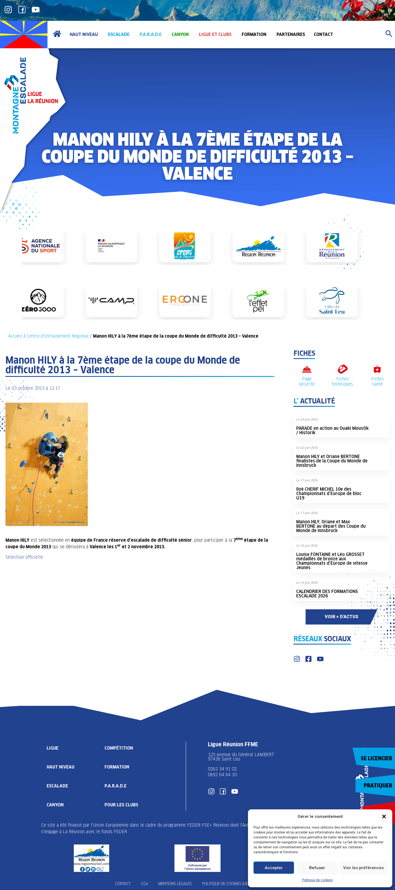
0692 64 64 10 (222, 775)
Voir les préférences (363, 867)
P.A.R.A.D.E (116, 786)
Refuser (317, 867)
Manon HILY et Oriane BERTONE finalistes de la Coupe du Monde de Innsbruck (332, 461)
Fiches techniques (342, 381)
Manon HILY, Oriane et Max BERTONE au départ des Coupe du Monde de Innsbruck (331, 526)
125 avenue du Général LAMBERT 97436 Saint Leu (242, 757)
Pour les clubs (122, 804)
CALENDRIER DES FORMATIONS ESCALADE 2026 (327, 594)
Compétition (119, 748)
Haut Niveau (61, 767)
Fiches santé (377, 381)
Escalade (57, 786)
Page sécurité (307, 381)
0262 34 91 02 (222, 769)
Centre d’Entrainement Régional (58, 336)
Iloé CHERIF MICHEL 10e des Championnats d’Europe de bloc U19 (329, 493)
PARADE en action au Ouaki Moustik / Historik (332, 430)
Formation (117, 767)
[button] (384, 816)
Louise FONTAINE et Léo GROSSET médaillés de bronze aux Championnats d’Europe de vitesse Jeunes (332, 561)
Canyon (55, 804)
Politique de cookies (317, 880)
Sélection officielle (24, 557)
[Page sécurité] (307, 369)
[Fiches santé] (377, 369)
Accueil (15, 336)
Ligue (53, 748)
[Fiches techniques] (342, 369)
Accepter (274, 867)
